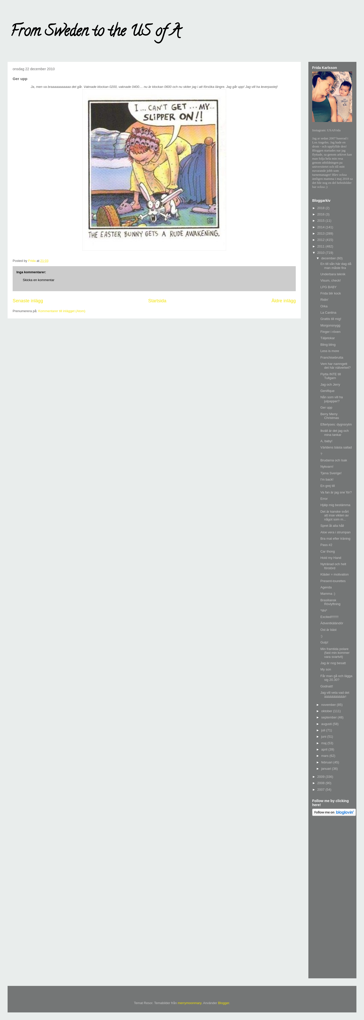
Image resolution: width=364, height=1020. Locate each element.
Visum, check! (330, 280)
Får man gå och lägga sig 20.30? (336, 678)
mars (325, 756)
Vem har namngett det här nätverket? (335, 366)
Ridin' (324, 300)
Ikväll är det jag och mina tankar (334, 433)
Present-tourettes (333, 581)
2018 (321, 208)
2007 (321, 789)
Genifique (327, 391)
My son (325, 669)
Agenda (326, 587)
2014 (321, 227)
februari (327, 762)
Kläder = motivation (334, 574)
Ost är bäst (328, 630)
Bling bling (327, 344)
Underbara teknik (332, 274)
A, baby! (326, 441)
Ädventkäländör (331, 623)
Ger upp (326, 407)
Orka (323, 306)
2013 (321, 233)
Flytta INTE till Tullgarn (330, 376)
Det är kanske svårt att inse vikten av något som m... (334, 515)
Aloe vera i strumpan (335, 532)
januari (326, 768)
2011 (321, 246)
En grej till (327, 486)
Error (324, 499)
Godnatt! (326, 686)
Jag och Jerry (330, 384)
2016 (321, 214)
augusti (327, 724)
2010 (321, 253)
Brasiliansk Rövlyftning (330, 602)
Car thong (327, 551)
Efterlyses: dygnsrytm (336, 424)
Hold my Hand (330, 558)
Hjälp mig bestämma (335, 505)
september (329, 717)
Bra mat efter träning (335, 538)
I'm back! (326, 479)
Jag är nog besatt (333, 663)
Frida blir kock (330, 293)
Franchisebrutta (331, 357)
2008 (321, 783)
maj (324, 743)
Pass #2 (326, 545)
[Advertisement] (332, 898)
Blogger (223, 1003)
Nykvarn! (326, 466)
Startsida (157, 300)
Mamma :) (327, 593)
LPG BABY (328, 287)
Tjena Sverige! (331, 473)
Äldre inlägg (283, 300)
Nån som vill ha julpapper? (331, 399)
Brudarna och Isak (333, 460)
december (329, 258)
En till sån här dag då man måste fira (335, 266)
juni (324, 736)
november (329, 705)
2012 (321, 240)
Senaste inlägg (28, 300)
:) (321, 636)
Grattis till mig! (330, 319)
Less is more (329, 351)
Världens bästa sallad (336, 447)
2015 (321, 220)
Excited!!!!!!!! (329, 617)
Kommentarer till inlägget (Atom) (61, 311)
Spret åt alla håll (332, 526)
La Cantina (328, 312)
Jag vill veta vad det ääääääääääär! (334, 695)
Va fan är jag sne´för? (336, 492)
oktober (327, 711)
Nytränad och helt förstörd (333, 566)
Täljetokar (327, 338)
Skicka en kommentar (38, 280)
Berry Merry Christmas (329, 416)
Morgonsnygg (330, 325)
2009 (321, 777)
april (324, 749)
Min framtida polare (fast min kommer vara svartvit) (334, 653)
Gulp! (324, 642)
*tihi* (323, 610)
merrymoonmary (189, 1003)
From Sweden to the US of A (95, 32)
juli (323, 730)
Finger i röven (330, 332)
